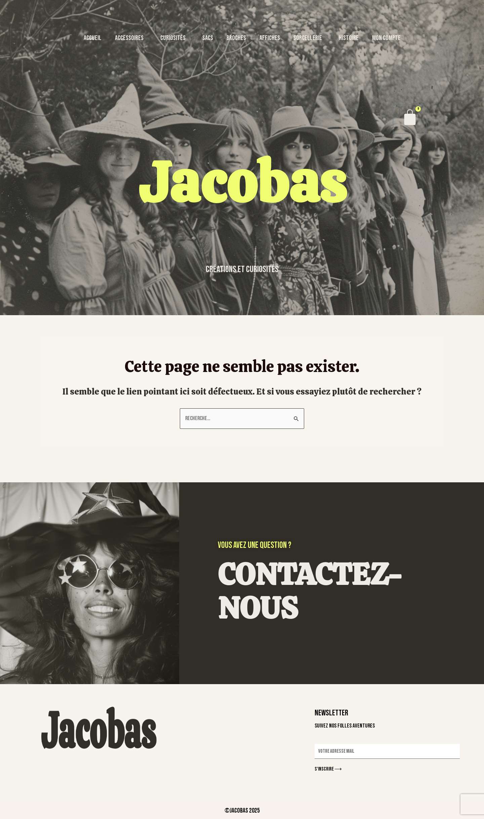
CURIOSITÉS (174, 38)
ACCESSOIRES (131, 38)
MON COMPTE (386, 38)
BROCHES (236, 38)
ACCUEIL (93, 38)
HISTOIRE (349, 38)
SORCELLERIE (309, 38)
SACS (207, 38)
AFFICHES (269, 38)
